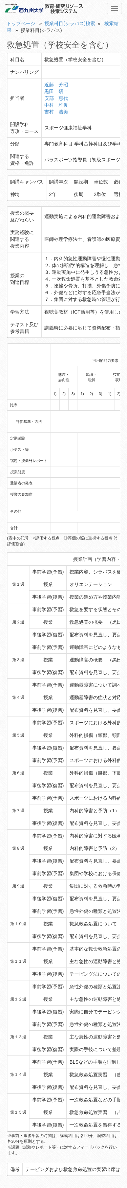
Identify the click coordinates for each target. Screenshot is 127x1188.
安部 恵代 (56, 98)
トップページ (21, 23)
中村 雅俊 (56, 105)
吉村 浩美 (56, 111)
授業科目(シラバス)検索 (69, 23)
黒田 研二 (56, 91)
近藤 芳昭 (56, 84)
